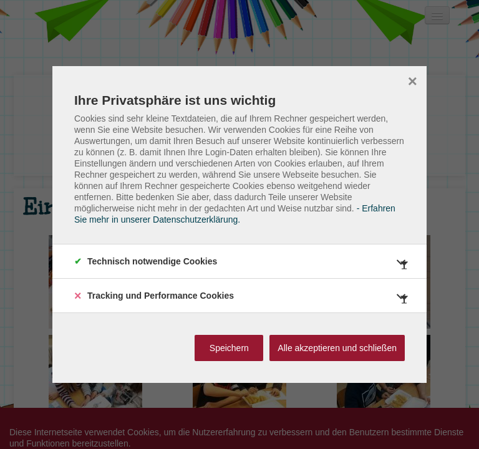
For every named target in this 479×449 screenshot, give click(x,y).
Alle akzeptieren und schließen (337, 348)
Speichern (229, 348)
